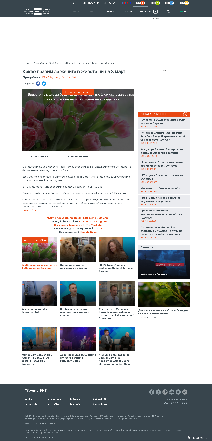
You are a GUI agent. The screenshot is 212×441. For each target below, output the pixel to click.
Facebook (85, 221)
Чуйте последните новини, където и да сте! (78, 218)
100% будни (55, 63)
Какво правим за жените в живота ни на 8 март (89, 63)
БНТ (75, 2)
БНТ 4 (128, 11)
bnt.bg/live (53, 404)
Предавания (40, 63)
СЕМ (27, 433)
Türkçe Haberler (46, 423)
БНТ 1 (76, 11)
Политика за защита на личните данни (72, 430)
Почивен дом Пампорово (125, 419)
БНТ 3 (110, 11)
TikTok (98, 228)
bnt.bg (28, 399)
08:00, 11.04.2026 (148, 317)
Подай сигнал (134, 416)
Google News (88, 232)
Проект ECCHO (50, 433)
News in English (31, 423)
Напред (146, 416)
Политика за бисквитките (107, 430)
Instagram (100, 221)
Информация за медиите (62, 419)
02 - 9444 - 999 (175, 402)
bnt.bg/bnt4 (100, 404)
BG (185, 11)
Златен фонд (62, 416)
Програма (94, 416)
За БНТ (28, 416)
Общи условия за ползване (38, 430)
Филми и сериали (79, 416)
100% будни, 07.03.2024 (59, 77)
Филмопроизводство (43, 416)
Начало (27, 63)
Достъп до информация (36, 419)
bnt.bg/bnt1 (76, 399)
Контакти (120, 416)
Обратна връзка (173, 430)
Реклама (155, 19)
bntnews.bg (31, 404)
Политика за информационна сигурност (142, 430)
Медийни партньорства (99, 419)
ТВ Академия (158, 416)
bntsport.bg (54, 399)
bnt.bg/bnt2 (77, 404)
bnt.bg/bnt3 (99, 399)
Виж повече (29, 210)
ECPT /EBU (35, 433)
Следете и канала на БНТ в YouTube (78, 225)
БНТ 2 (93, 11)
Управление (107, 416)
